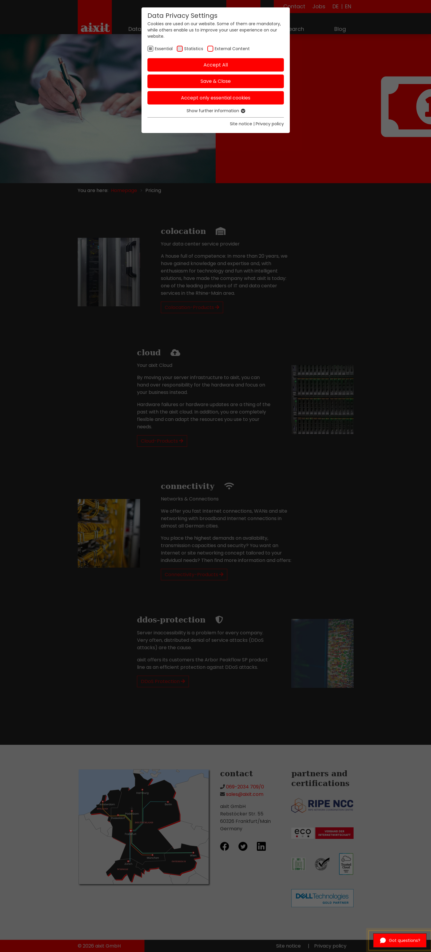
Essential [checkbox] (164, 49)
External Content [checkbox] (232, 49)
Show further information (216, 111)
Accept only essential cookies (215, 97)
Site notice (241, 124)
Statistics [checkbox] (193, 49)
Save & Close (216, 81)
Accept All (215, 64)
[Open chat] (400, 940)
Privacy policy (270, 124)
